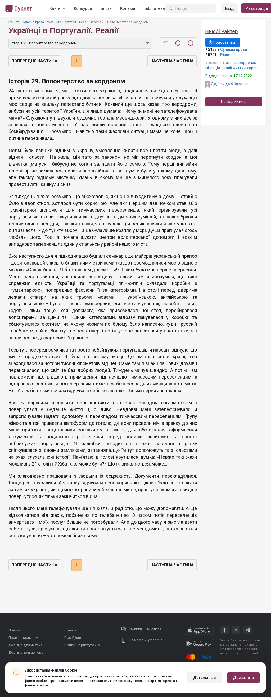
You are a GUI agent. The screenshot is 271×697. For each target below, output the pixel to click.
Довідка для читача (25, 645)
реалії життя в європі (240, 68)
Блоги (106, 8)
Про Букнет (74, 638)
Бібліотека (154, 8)
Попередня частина (34, 60)
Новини (14, 630)
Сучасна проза (32, 22)
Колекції (128, 8)
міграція (212, 68)
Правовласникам (23, 638)
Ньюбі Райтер (221, 31)
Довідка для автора (25, 652)
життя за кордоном (240, 63)
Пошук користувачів (82, 645)
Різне (225, 55)
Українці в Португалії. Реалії (67, 22)
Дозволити (243, 678)
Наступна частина (172, 60)
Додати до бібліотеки (230, 84)
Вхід (229, 8)
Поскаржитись (233, 101)
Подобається (222, 42)
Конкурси (83, 8)
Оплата (70, 630)
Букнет (13, 22)
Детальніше (204, 678)
